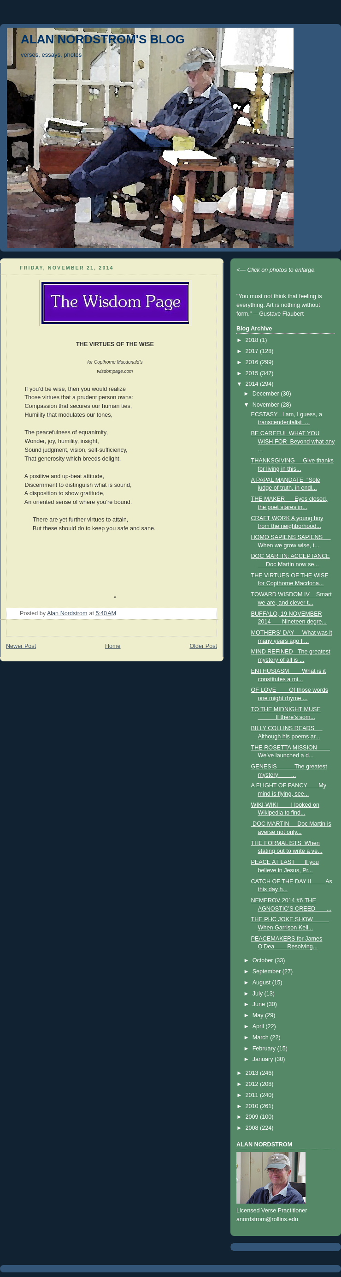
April (259, 1026)
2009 (253, 1117)
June (260, 1004)
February (265, 1048)
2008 (253, 1128)
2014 (253, 384)
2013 (253, 1073)
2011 (253, 1095)
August (262, 982)
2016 (253, 362)
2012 (253, 1084)
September (267, 971)
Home (113, 646)
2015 (253, 373)
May (259, 1015)
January (264, 1059)
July (259, 993)
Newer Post (21, 646)
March (261, 1037)
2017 (253, 351)
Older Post (203, 646)
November (267, 405)
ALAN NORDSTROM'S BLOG (103, 39)
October (264, 960)
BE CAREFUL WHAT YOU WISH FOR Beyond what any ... (293, 441)
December (267, 393)
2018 (253, 340)
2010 (253, 1106)
